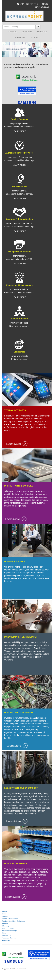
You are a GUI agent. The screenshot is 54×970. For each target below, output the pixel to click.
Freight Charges (8, 928)
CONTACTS (35, 37)
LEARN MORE (19, 131)
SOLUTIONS (27, 32)
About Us (6, 940)
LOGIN (44, 4)
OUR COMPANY (20, 37)
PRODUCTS (12, 32)
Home (4, 911)
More (4, 933)
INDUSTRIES (42, 32)
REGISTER (32, 4)
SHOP (20, 4)
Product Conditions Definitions (13, 921)
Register (5, 916)
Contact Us (6, 935)
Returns (5, 923)
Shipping (5, 926)
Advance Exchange (9, 931)
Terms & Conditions (10, 918)
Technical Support (9, 938)
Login (4, 914)
